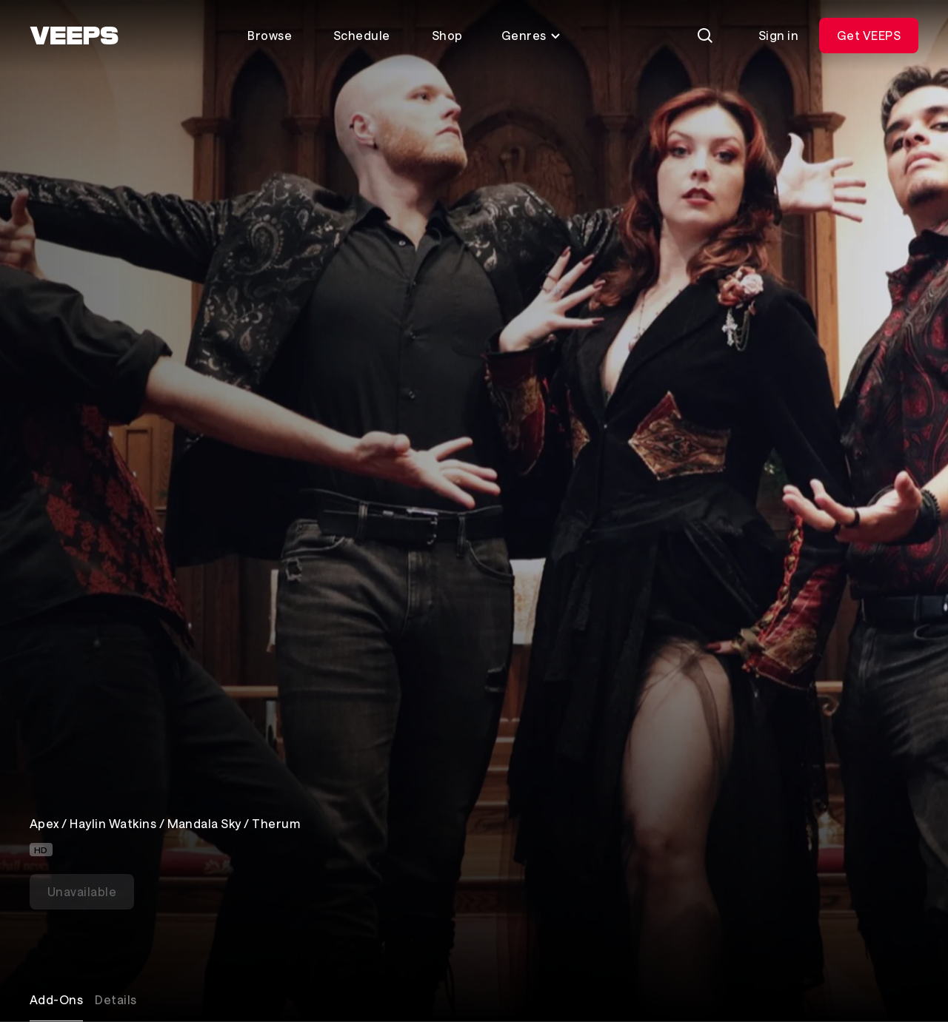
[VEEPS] (74, 35)
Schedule (361, 35)
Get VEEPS (869, 35)
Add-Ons (56, 999)
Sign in (778, 35)
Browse (269, 35)
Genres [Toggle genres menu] (531, 35)
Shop (447, 35)
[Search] (705, 35)
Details (115, 999)
